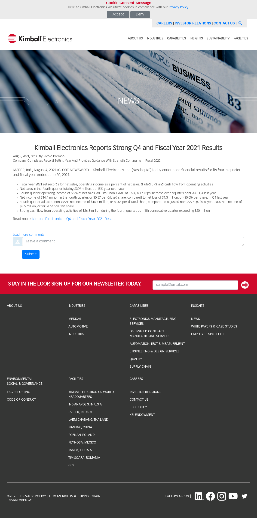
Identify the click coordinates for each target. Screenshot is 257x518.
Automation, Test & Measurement (157, 343)
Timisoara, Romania (84, 457)
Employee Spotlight (207, 334)
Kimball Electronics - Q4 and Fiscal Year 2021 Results (74, 219)
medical (75, 319)
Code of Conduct (21, 399)
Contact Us (224, 23)
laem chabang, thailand (88, 419)
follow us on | (178, 496)
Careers (164, 23)
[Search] (239, 23)
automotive (78, 326)
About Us (14, 305)
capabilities (176, 38)
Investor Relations (193, 23)
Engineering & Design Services (155, 351)
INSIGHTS (196, 38)
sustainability (218, 38)
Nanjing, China (80, 427)
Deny (140, 14)
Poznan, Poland (81, 435)
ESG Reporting (18, 392)
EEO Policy (138, 407)
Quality (136, 359)
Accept (118, 14)
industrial (76, 334)
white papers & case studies (214, 326)
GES (71, 465)
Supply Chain (140, 366)
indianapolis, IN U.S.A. (85, 404)
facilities (240, 38)
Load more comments (28, 234)
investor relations (145, 392)
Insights (197, 305)
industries (155, 38)
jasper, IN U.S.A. (80, 412)
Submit (31, 254)
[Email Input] (195, 285)
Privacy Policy (178, 7)
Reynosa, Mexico (82, 442)
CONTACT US (139, 399)
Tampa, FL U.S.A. (80, 450)
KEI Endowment (142, 415)
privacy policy (33, 496)
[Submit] (245, 285)
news (195, 319)
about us (135, 38)
